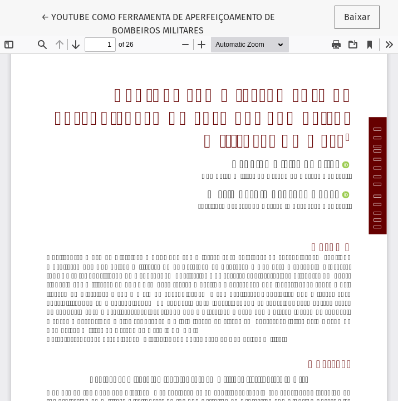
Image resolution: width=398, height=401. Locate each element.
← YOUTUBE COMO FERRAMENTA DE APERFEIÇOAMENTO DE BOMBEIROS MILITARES (158, 23)
